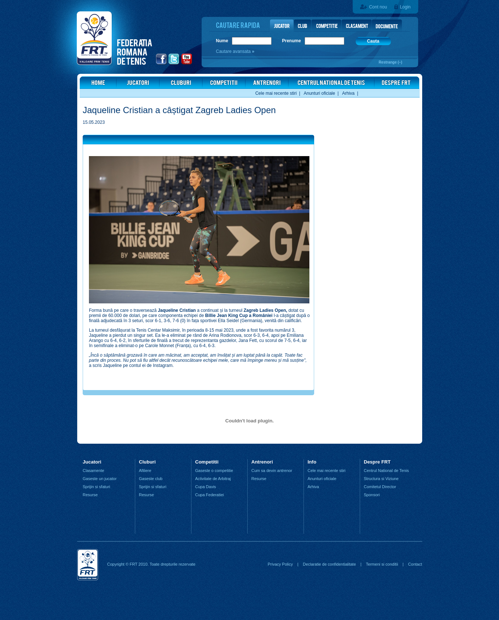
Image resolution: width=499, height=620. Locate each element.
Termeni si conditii (382, 564)
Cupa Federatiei (209, 495)
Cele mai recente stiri (276, 93)
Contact (415, 564)
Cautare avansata (234, 51)
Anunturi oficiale (319, 93)
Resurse (90, 495)
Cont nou (378, 7)
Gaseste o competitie (214, 470)
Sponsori (372, 495)
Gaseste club (150, 478)
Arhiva (348, 93)
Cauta (373, 41)
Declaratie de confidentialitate (329, 564)
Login (405, 7)
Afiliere (145, 470)
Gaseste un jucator (99, 478)
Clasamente (93, 470)
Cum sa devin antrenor (271, 470)
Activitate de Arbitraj (213, 478)
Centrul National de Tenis (386, 470)
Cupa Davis (205, 486)
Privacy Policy (280, 564)
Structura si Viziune (381, 478)
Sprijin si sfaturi (96, 486)
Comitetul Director (380, 486)
